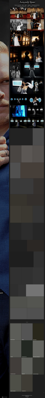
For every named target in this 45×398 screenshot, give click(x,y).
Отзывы (31, 6)
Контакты (35, 6)
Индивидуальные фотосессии (21, 6)
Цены (28, 6)
